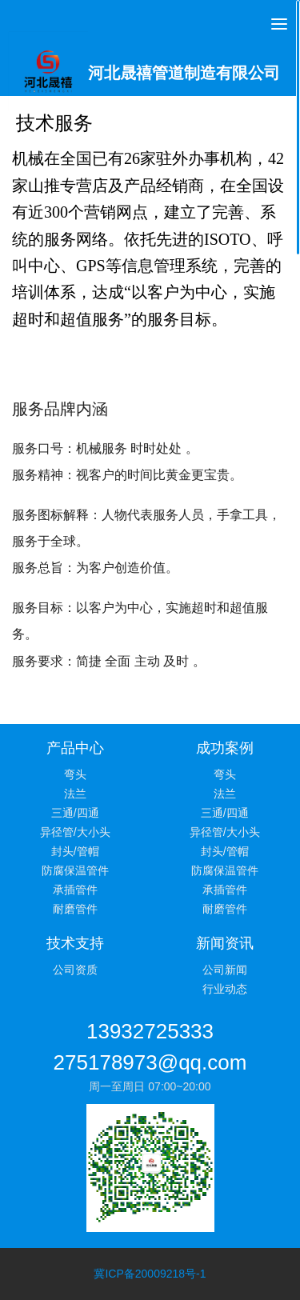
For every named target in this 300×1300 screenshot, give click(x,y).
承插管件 (75, 889)
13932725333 (150, 1031)
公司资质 (75, 969)
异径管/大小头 (75, 832)
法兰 (75, 793)
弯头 (75, 774)
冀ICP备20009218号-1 (150, 1273)
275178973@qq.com (150, 1062)
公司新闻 (224, 969)
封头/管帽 (75, 851)
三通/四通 (75, 812)
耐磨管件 (75, 908)
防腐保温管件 (75, 870)
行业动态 (224, 988)
